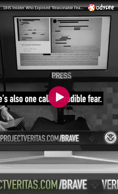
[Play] (59, 97)
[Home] (101, 7)
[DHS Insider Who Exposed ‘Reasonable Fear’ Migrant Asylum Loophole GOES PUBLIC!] (44, 8)
